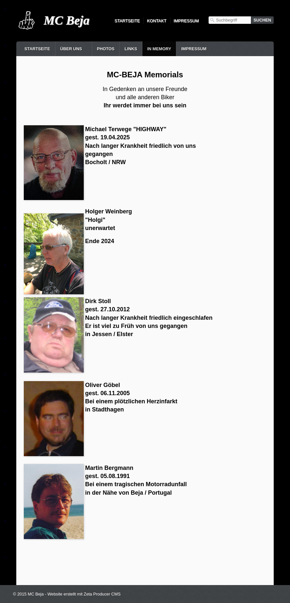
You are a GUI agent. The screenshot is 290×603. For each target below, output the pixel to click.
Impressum (186, 20)
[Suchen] (262, 20)
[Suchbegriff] (230, 20)
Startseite (127, 20)
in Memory (159, 48)
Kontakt (157, 20)
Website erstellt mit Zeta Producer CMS (84, 594)
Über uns (71, 48)
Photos (106, 48)
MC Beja (66, 20)
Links (130, 48)
